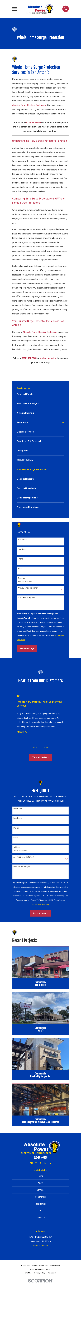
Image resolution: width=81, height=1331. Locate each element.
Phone (20, 559)
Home (40, 1176)
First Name (22, 539)
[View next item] (45, 747)
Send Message (27, 648)
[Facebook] (36, 1163)
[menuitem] (40, 395)
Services (41, 1190)
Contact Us (40, 1217)
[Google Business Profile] (31, 1163)
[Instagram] (40, 1163)
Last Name (22, 549)
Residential (40, 1204)
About (40, 1183)
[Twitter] (44, 1163)
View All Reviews (40, 757)
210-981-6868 (40, 1157)
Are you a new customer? (28, 588)
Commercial (40, 1197)
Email (20, 568)
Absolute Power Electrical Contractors (29, 105)
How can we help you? (27, 597)
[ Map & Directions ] (40, 1302)
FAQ (40, 1210)
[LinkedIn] (49, 1163)
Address (21, 578)
